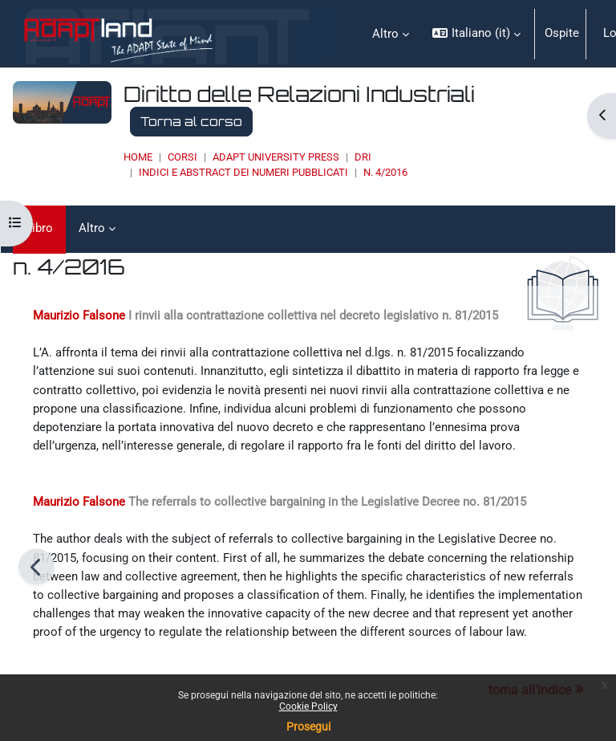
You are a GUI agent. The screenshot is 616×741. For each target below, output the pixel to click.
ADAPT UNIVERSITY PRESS (276, 157)
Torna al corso (191, 121)
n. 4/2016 (385, 172)
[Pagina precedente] (36, 566)
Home (138, 157)
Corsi (182, 157)
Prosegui (308, 726)
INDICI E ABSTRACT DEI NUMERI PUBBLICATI (243, 172)
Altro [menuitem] (385, 33)
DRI (363, 157)
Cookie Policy (308, 706)
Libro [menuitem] (39, 228)
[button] (476, 33)
